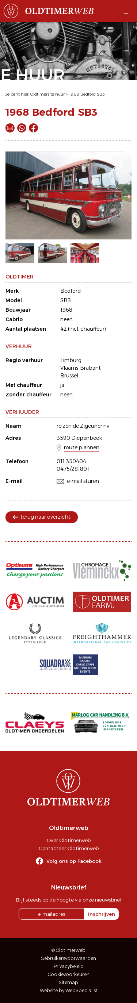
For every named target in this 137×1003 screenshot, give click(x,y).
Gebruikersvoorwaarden (68, 958)
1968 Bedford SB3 (87, 94)
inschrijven (101, 914)
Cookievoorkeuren (69, 974)
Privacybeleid (69, 966)
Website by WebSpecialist (69, 990)
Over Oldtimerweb (69, 840)
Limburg (70, 360)
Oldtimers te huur (47, 94)
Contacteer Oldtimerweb (69, 848)
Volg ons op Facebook (74, 861)
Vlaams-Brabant (80, 368)
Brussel (69, 375)
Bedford (70, 291)
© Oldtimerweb (68, 950)
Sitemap (68, 982)
